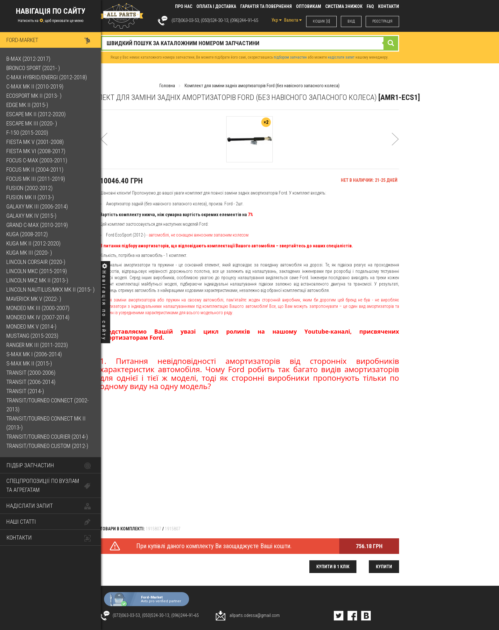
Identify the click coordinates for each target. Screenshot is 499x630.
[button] (104, 147)
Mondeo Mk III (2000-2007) (37, 308)
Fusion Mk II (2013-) (30, 197)
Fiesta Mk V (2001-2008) (35, 141)
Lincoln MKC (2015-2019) (36, 271)
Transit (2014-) (25, 391)
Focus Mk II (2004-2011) (34, 169)
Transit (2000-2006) (30, 372)
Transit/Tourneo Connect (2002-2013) (47, 405)
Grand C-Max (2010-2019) (37, 225)
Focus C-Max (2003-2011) (36, 160)
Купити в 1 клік (332, 566)
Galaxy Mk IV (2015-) (31, 215)
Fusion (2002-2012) (29, 188)
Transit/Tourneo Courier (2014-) (47, 436)
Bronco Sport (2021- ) (33, 68)
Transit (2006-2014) (30, 382)
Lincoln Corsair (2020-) (35, 261)
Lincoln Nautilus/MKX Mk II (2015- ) (50, 289)
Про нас (183, 6)
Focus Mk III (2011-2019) (35, 178)
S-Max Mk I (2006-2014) (34, 354)
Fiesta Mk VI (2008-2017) (35, 151)
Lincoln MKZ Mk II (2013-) (37, 280)
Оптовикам (308, 6)
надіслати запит (341, 57)
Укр (276, 20)
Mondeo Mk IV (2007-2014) (37, 317)
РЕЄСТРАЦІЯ (382, 21)
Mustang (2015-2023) (32, 335)
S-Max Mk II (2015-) (29, 363)
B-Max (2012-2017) (28, 58)
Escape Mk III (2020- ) (31, 123)
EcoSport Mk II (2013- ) (33, 95)
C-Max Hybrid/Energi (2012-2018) (46, 77)
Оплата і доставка (216, 6)
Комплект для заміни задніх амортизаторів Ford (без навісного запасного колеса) (262, 85)
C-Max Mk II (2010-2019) (34, 86)
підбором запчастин (290, 57)
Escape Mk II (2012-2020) (36, 114)
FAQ (370, 6)
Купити (384, 566)
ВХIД (351, 21)
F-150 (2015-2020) (27, 132)
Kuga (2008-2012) (27, 234)
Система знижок (343, 6)
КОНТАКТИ (388, 6)
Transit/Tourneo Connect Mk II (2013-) (46, 423)
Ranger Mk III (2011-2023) (37, 345)
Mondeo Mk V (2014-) (31, 326)
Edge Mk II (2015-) (27, 105)
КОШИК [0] (321, 21)
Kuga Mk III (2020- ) (29, 252)
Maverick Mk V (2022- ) (33, 298)
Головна (167, 85)
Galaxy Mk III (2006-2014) (37, 206)
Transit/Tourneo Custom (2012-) (47, 445)
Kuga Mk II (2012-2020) (33, 243)
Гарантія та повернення (266, 6)
